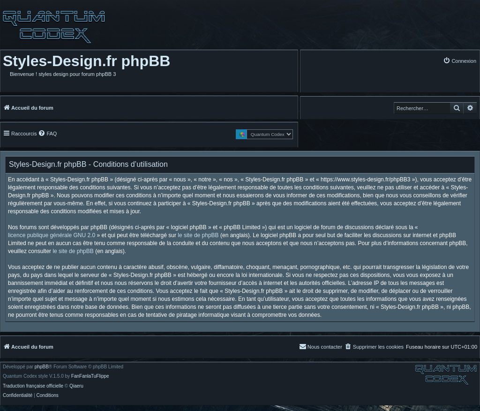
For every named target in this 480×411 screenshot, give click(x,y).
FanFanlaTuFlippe (90, 376)
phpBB (42, 367)
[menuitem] (459, 60)
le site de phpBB (198, 235)
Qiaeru (76, 386)
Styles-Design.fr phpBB (86, 60)
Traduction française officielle (33, 386)
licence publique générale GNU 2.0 (51, 235)
